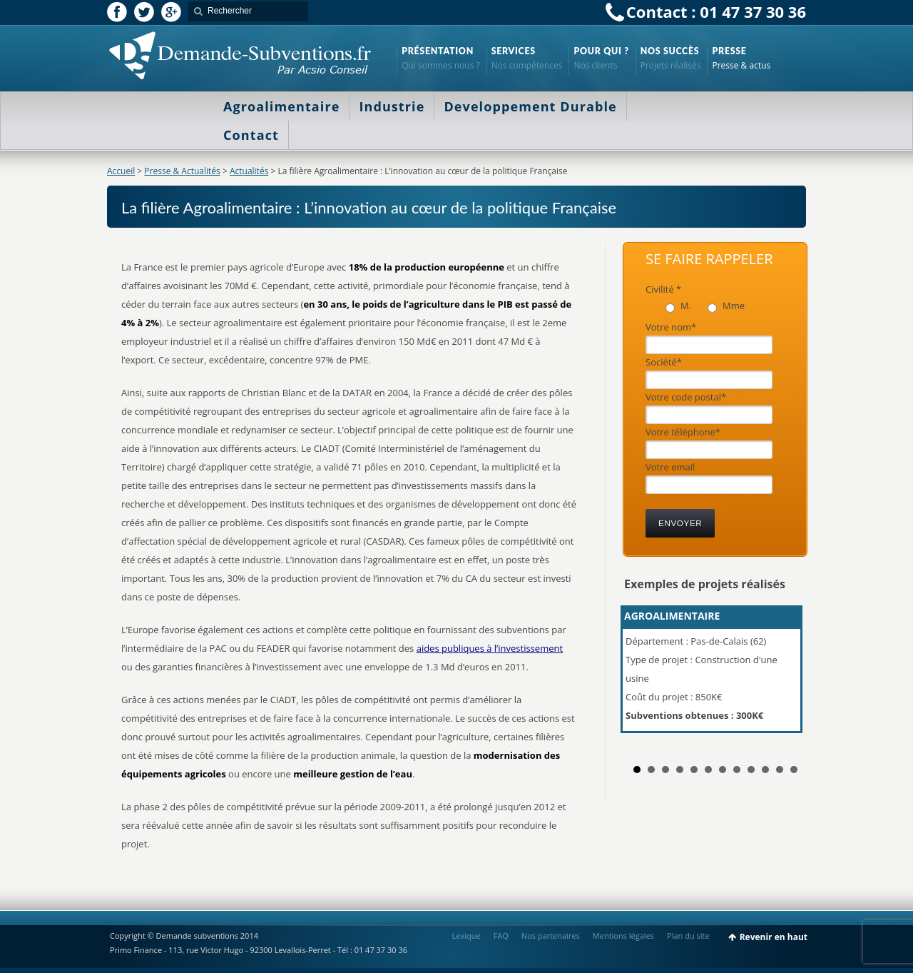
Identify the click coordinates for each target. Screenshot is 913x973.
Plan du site (688, 935)
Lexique (466, 935)
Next (787, 675)
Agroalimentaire (281, 106)
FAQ (501, 935)
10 (765, 769)
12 (793, 769)
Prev (642, 675)
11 (779, 769)
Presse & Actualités (182, 171)
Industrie (391, 106)
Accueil (121, 171)
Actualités (249, 171)
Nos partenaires (550, 935)
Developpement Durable (530, 106)
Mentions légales (623, 935)
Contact (251, 135)
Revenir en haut (773, 937)
